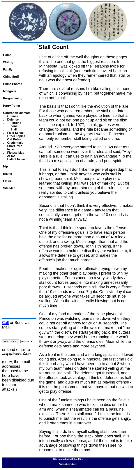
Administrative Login (68, 464)
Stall (13, 129)
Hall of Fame (15, 159)
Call (5, 322)
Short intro (14, 146)
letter (10, 149)
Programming (12, 98)
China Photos (12, 84)
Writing (8, 62)
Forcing (15, 122)
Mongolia (9, 91)
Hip (5, 166)
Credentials (14, 142)
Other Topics (15, 136)
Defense (12, 119)
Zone (14, 126)
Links (7, 181)
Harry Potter (11, 105)
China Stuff (11, 76)
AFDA (10, 156)
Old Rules (13, 139)
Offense (12, 116)
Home (7, 54)
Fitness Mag (15, 152)
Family (8, 69)
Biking (7, 173)
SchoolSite (77, 459)
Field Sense (15, 132)
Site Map (9, 188)
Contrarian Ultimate (16, 112)
